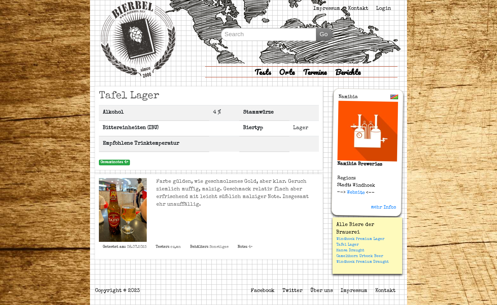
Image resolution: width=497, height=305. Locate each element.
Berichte (348, 72)
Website (355, 192)
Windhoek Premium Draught (362, 262)
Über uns (321, 291)
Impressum (326, 8)
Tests (263, 72)
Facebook (262, 291)
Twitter (292, 291)
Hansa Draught (350, 251)
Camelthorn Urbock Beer (359, 256)
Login (383, 8)
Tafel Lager (347, 245)
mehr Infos (383, 207)
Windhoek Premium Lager (360, 239)
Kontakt (358, 8)
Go (324, 34)
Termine (315, 72)
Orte (287, 72)
